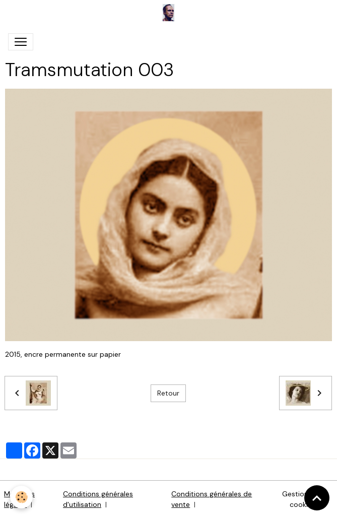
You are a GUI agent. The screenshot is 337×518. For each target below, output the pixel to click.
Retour (168, 393)
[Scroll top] (316, 497)
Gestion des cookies (302, 499)
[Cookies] (21, 497)
